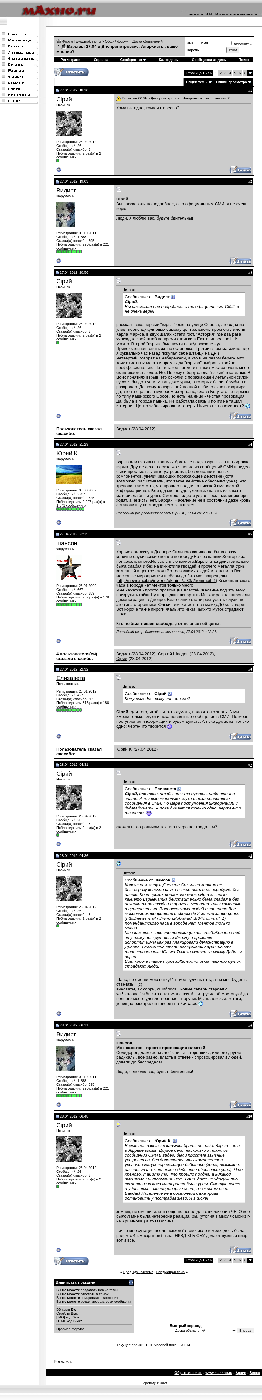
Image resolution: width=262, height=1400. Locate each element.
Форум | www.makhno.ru (81, 41)
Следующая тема (170, 1272)
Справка (101, 60)
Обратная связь (188, 1373)
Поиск (243, 60)
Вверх (255, 1373)
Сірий (64, 99)
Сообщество (133, 60)
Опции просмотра (231, 82)
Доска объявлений (147, 41)
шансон (66, 543)
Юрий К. (67, 453)
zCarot (162, 1383)
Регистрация (71, 60)
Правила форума (70, 1329)
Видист (66, 190)
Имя (190, 43)
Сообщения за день (209, 60)
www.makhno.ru (218, 1373)
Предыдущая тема (138, 1272)
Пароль (193, 50)
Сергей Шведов (173, 653)
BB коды (63, 1309)
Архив (241, 1373)
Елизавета (70, 678)
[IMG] (60, 1317)
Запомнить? (240, 44)
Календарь (168, 60)
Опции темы (196, 82)
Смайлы (63, 1313)
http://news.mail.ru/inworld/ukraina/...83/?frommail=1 (166, 580)
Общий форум (116, 41)
